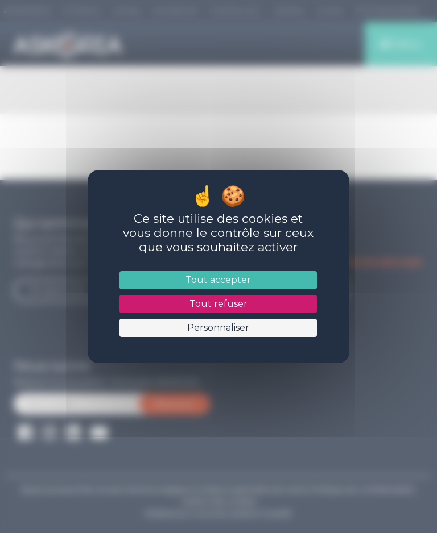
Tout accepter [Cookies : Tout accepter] (218, 279)
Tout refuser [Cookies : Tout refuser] (218, 303)
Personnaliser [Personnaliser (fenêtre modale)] (218, 327)
